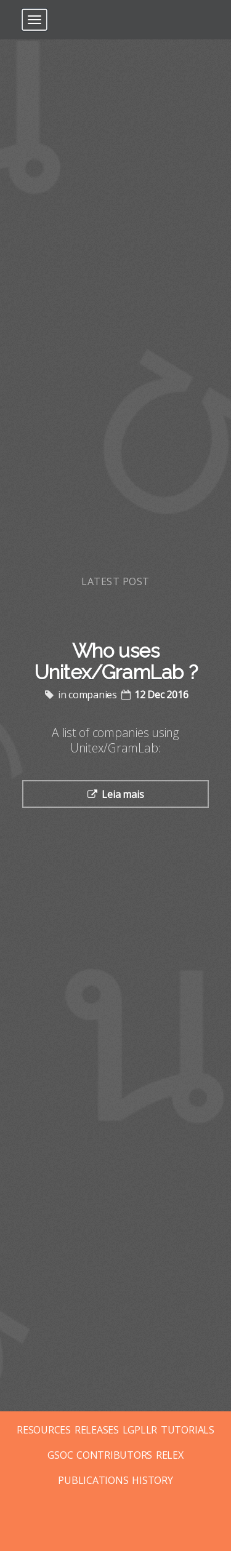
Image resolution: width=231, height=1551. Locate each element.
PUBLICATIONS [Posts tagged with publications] (93, 1480)
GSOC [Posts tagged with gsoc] (60, 1455)
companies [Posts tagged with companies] (92, 694)
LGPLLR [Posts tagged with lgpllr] (140, 1430)
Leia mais (123, 794)
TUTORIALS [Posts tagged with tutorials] (187, 1430)
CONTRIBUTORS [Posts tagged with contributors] (114, 1455)
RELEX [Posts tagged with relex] (170, 1455)
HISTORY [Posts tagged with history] (152, 1480)
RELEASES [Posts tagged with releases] (97, 1430)
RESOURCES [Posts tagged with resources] (44, 1430)
